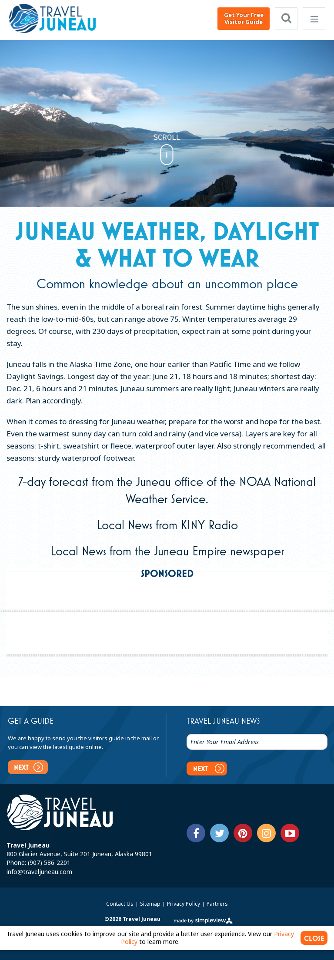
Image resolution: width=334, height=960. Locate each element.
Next (28, 767)
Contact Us (120, 902)
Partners (217, 902)
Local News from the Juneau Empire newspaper (167, 551)
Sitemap (151, 902)
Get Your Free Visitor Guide (244, 18)
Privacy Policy (184, 902)
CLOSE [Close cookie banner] (314, 936)
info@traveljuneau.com (39, 870)
